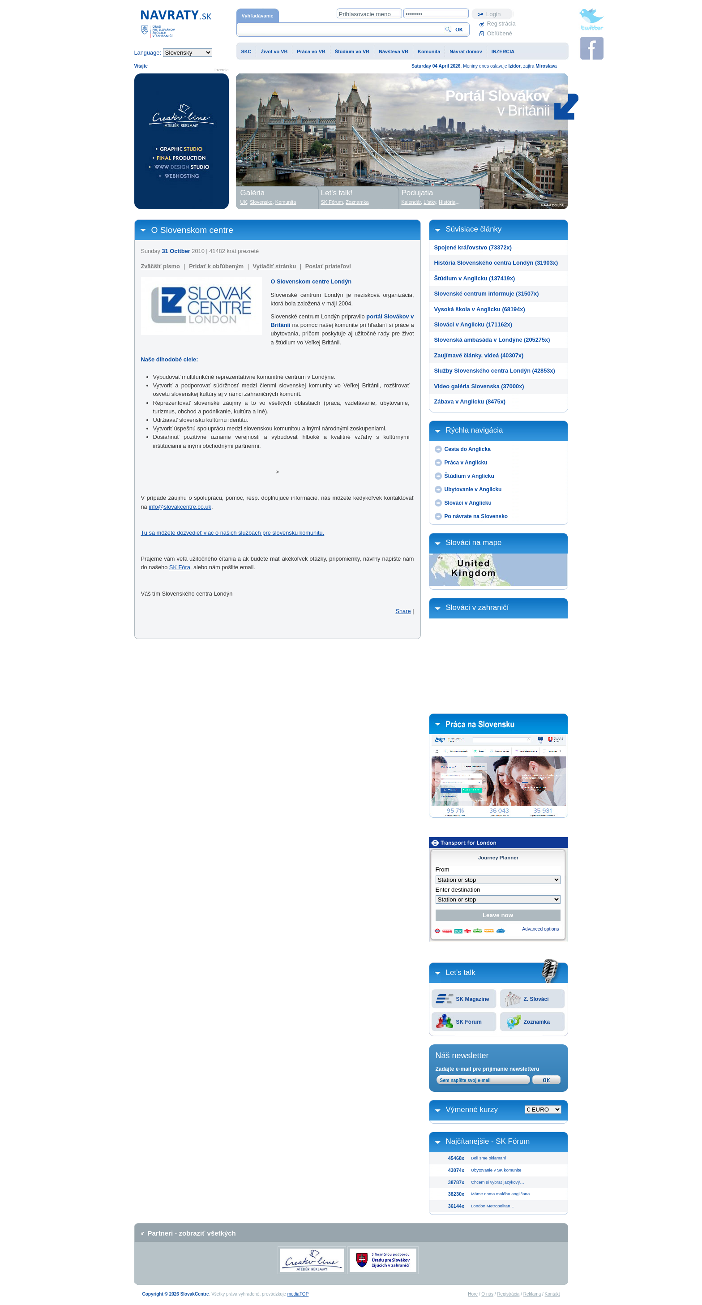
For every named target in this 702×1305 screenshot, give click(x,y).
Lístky (430, 202)
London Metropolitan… (492, 1205)
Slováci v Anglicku (468, 503)
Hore (473, 1294)
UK (243, 202)
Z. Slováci (536, 999)
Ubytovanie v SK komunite (496, 1170)
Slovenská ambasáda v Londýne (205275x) (492, 339)
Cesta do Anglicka (468, 449)
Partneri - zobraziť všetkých (192, 1233)
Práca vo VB (311, 51)
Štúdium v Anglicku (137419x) (474, 278)
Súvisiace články (474, 229)
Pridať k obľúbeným (216, 266)
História (447, 202)
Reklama (532, 1294)
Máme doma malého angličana (500, 1193)
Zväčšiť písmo (160, 266)
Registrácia (500, 23)
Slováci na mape (474, 542)
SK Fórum (469, 1022)
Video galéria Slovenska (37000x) (479, 386)
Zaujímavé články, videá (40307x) (479, 355)
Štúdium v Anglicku (469, 476)
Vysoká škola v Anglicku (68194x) (479, 309)
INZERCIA (503, 51)
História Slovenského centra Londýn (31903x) (496, 262)
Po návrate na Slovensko (476, 516)
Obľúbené (499, 33)
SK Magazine (472, 999)
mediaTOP (298, 1294)
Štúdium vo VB (352, 51)
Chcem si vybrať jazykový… (497, 1182)
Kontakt (552, 1294)
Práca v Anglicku (466, 462)
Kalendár (411, 202)
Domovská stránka (176, 23)
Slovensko (261, 202)
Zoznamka (537, 1022)
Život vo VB (274, 51)
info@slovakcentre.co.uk (180, 506)
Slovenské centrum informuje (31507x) (486, 293)
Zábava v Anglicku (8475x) (470, 401)
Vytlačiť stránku (274, 266)
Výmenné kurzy (472, 1109)
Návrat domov (465, 51)
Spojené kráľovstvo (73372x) (473, 247)
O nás (487, 1294)
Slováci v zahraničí (477, 607)
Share (403, 611)
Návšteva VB (393, 51)
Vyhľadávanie (258, 15)
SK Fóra (179, 567)
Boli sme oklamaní (488, 1157)
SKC (246, 51)
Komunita (429, 51)
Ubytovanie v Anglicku (473, 489)
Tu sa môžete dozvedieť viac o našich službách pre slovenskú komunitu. (233, 532)
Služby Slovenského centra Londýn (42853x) (494, 370)
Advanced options (540, 929)
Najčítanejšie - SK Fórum (488, 1141)
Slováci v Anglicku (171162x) (473, 324)
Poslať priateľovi (328, 266)
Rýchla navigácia (474, 430)
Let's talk (460, 972)
